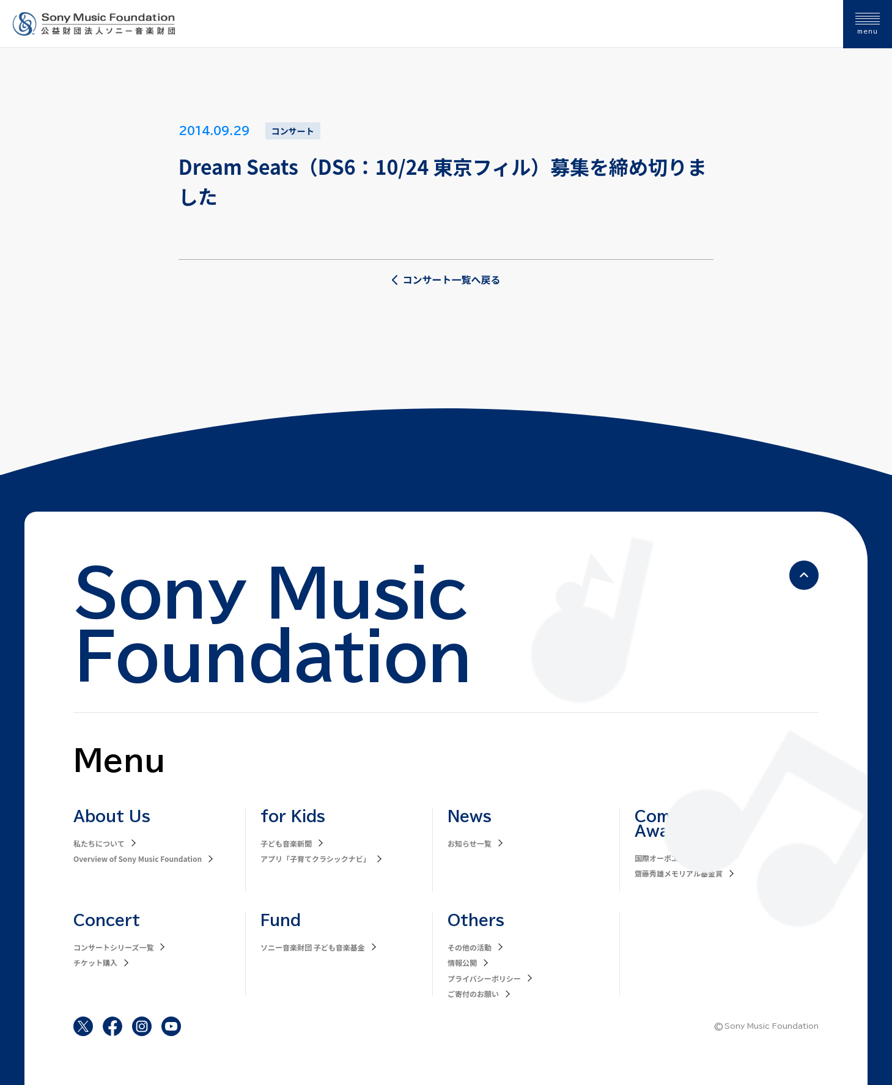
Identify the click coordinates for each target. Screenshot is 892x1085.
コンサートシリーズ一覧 (113, 947)
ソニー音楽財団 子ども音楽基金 (312, 947)
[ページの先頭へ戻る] (804, 575)
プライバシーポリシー (484, 978)
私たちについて (99, 843)
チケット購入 (95, 962)
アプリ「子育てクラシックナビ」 (315, 858)
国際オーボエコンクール (675, 858)
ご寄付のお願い (473, 993)
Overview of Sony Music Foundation (137, 858)
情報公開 (462, 962)
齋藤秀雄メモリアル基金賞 (679, 873)
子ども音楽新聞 (286, 843)
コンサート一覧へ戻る (445, 279)
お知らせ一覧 (470, 843)
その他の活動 (470, 947)
